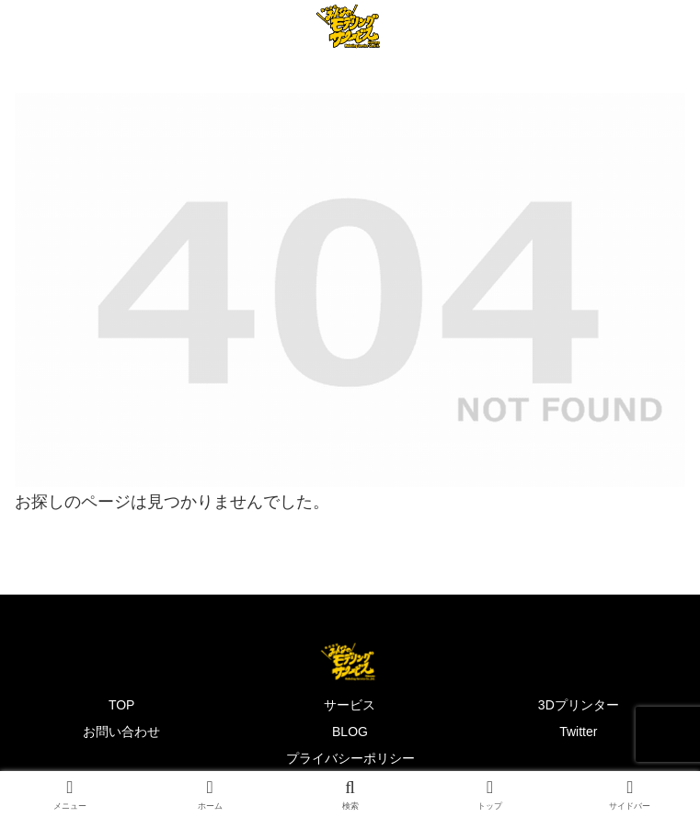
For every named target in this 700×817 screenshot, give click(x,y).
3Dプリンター (578, 705)
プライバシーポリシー (350, 758)
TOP (122, 705)
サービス (349, 705)
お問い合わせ (121, 731)
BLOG (350, 731)
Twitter (578, 731)
